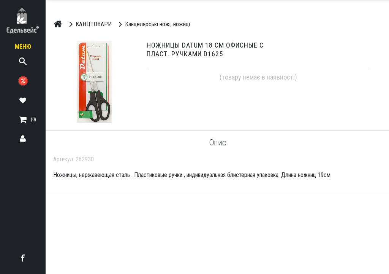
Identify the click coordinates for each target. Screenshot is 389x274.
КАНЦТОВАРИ (89, 24)
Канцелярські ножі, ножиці (153, 24)
